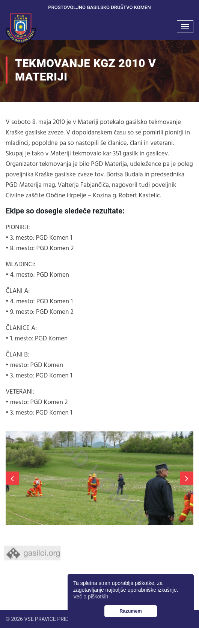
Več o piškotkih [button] (90, 597)
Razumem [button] (130, 611)
